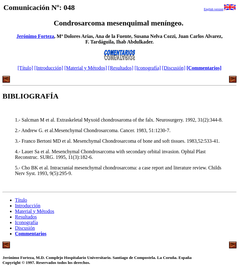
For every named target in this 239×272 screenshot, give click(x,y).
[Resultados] (121, 68)
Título (21, 200)
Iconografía (26, 222)
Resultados (26, 216)
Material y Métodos (34, 211)
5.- (18, 167)
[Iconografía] (147, 68)
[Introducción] (48, 68)
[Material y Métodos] (85, 68)
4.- (18, 151)
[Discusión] (173, 68)
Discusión (25, 228)
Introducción (27, 205)
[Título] (25, 68)
